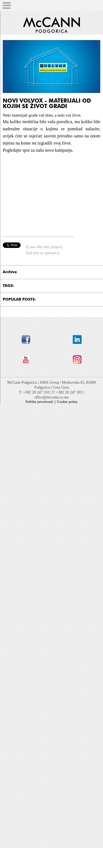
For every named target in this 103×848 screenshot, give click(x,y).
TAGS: (8, 286)
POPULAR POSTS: (19, 299)
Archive (10, 272)
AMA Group (50, 382)
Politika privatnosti (39, 402)
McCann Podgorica (22, 382)
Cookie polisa (67, 402)
